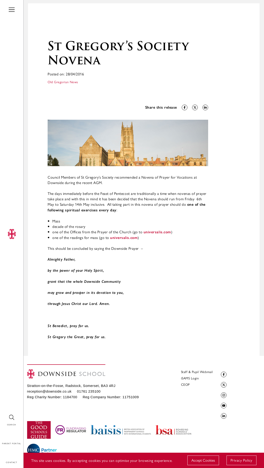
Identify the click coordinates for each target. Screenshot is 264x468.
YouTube (223, 405)
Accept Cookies (203, 460)
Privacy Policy (241, 460)
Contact (6, 452)
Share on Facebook (184, 107)
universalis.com (157, 232)
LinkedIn (223, 416)
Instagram (223, 395)
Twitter (223, 385)
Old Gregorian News (63, 81)
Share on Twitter (194, 107)
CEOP (185, 384)
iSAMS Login (190, 378)
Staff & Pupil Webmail (197, 371)
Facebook (223, 374)
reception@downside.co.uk (49, 391)
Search (5, 415)
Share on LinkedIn (204, 107)
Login (4, 433)
